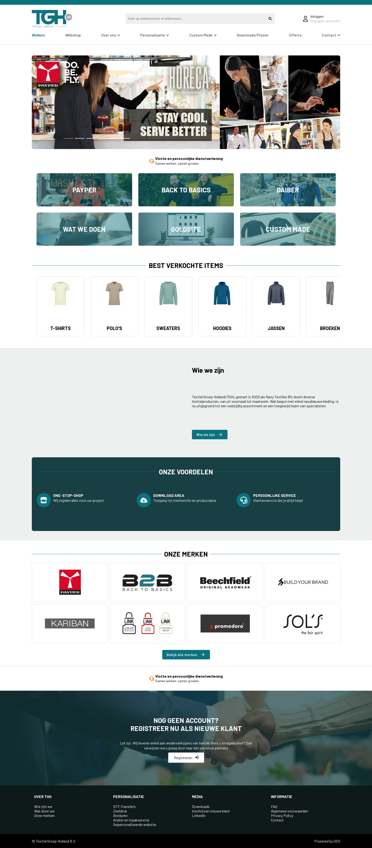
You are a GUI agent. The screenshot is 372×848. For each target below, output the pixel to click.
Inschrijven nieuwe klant (211, 811)
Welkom (38, 35)
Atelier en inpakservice (131, 820)
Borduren (120, 815)
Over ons (110, 35)
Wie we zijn (209, 434)
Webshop (73, 35)
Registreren (186, 757)
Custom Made (203, 35)
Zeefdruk (120, 811)
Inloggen (317, 16)
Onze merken (44, 815)
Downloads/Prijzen (253, 35)
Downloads (201, 806)
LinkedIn (198, 815)
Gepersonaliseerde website (134, 824)
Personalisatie (154, 35)
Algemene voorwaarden (289, 811)
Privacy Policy (282, 815)
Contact (331, 35)
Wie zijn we (43, 806)
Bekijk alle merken (186, 654)
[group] (186, 102)
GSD (337, 841)
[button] (68, 138)
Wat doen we (44, 811)
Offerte (295, 35)
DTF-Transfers (124, 806)
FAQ (274, 806)
